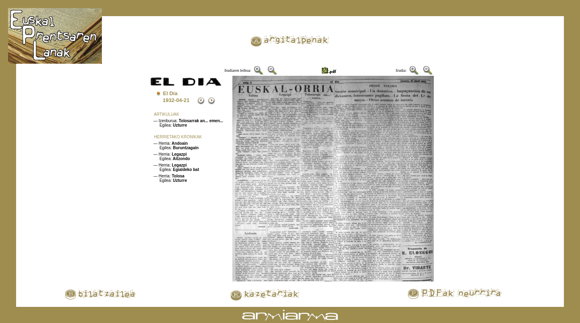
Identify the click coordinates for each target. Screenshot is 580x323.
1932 (168, 100)
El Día (170, 93)
